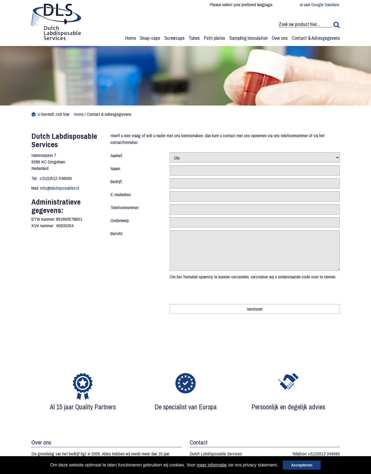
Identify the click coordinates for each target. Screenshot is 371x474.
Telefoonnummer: (124, 207)
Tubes (194, 38)
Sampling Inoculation (248, 38)
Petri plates (214, 38)
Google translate (325, 4)
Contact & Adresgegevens (316, 38)
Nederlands (294, 4)
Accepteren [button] (301, 465)
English (286, 4)
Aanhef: (116, 155)
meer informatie (212, 465)
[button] (280, 465)
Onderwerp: (120, 220)
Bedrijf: (116, 181)
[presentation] (211, 290)
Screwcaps (174, 38)
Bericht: (116, 233)
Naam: (115, 168)
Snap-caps (150, 38)
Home (130, 38)
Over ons (280, 38)
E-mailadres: (121, 194)
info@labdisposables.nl (59, 188)
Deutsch (278, 4)
